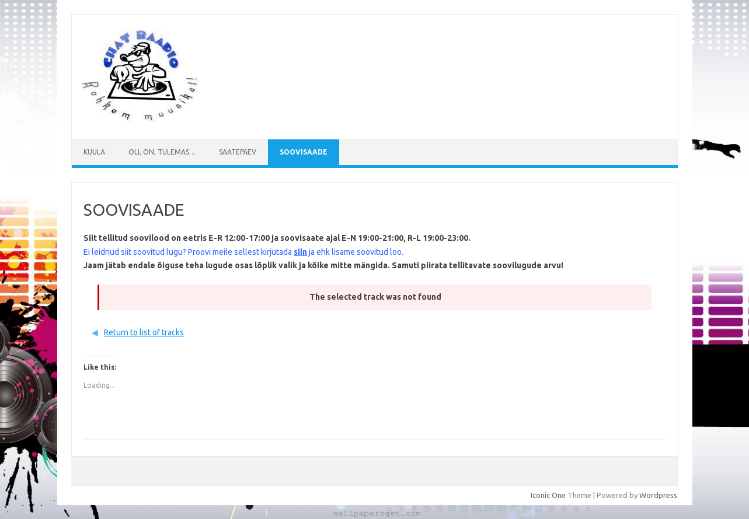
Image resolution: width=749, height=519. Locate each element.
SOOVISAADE (304, 152)
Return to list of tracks (144, 332)
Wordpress (658, 495)
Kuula (94, 152)
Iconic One (548, 495)
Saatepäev (237, 152)
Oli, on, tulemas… (162, 152)
